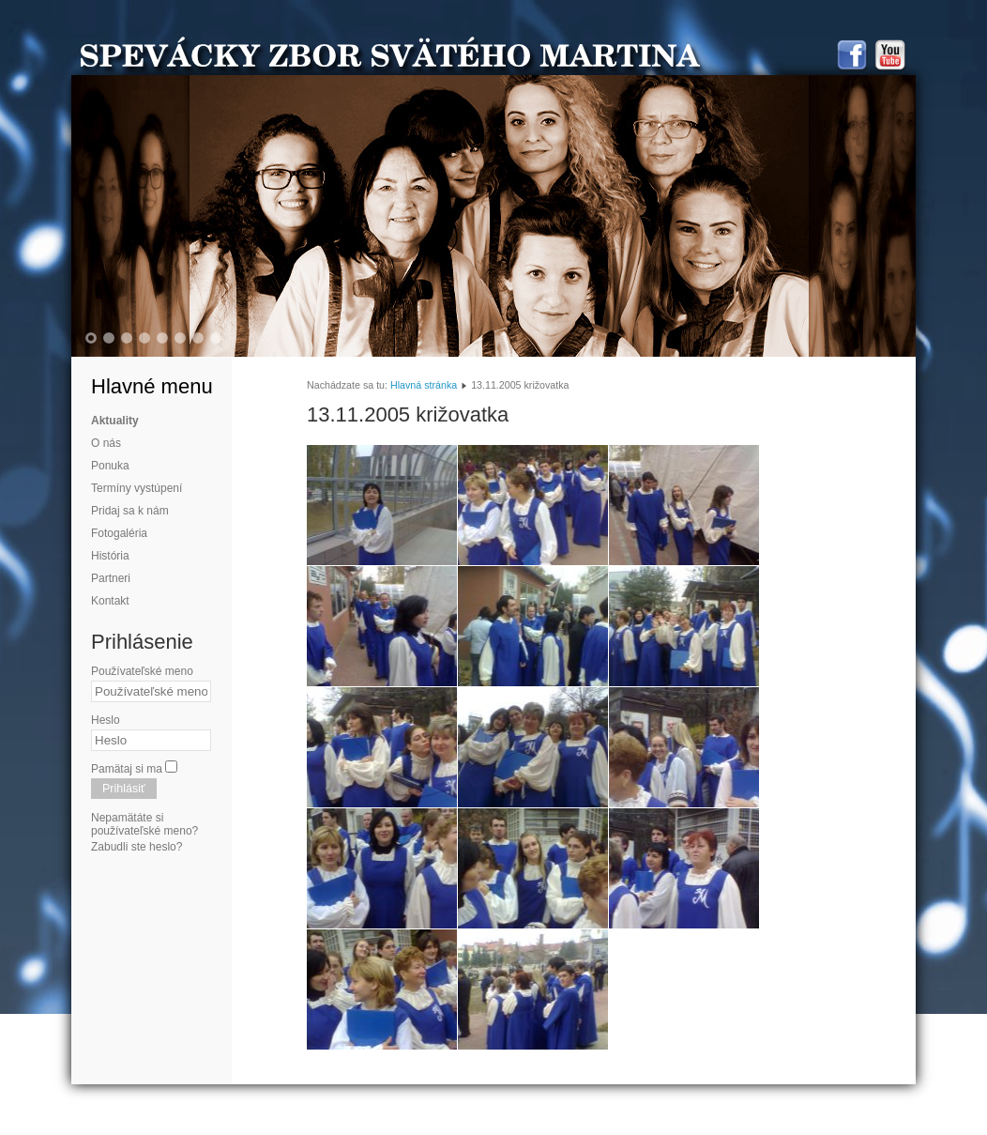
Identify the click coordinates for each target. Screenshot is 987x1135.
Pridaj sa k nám (130, 510)
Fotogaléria (119, 533)
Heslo (105, 720)
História (110, 555)
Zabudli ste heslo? (136, 846)
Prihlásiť (123, 788)
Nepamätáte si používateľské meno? (144, 823)
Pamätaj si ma (126, 768)
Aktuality (115, 420)
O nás (106, 443)
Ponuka (110, 465)
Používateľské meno (142, 671)
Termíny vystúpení (136, 488)
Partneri (110, 578)
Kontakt (110, 600)
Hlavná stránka (423, 385)
